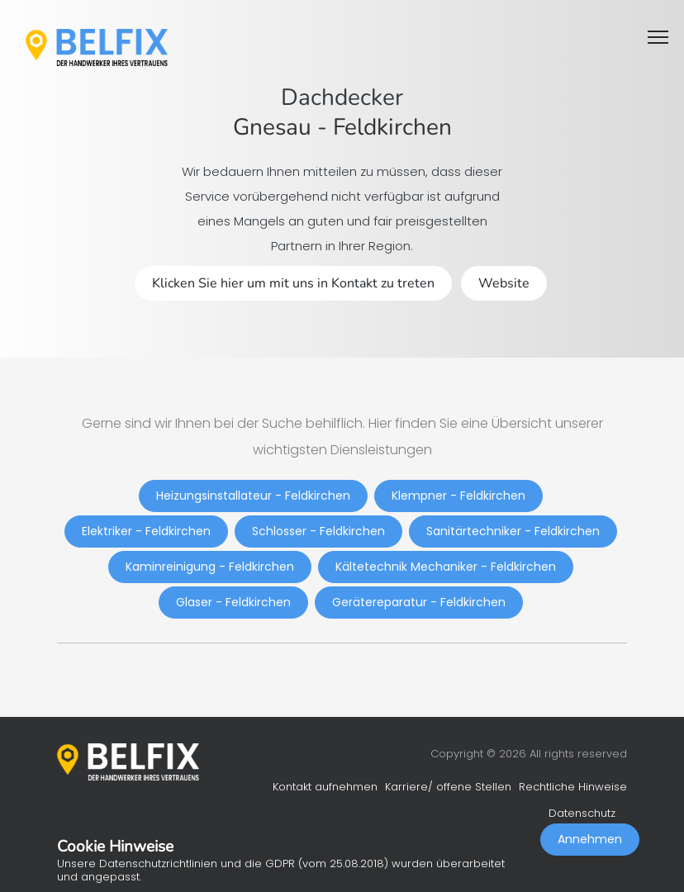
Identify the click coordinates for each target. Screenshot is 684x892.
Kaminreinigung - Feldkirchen (210, 566)
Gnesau (272, 127)
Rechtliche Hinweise (573, 787)
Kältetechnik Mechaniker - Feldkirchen (445, 566)
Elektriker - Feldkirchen (146, 531)
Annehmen (590, 839)
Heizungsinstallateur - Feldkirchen (253, 495)
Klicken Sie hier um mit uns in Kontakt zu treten (293, 283)
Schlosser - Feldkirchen (318, 531)
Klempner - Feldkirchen (458, 495)
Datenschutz (582, 813)
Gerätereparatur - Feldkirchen (419, 602)
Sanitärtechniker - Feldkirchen (513, 531)
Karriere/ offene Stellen (448, 787)
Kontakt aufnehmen (325, 787)
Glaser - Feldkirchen (233, 602)
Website (504, 283)
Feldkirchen (392, 127)
